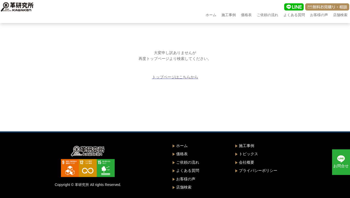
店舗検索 (340, 15)
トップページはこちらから (175, 77)
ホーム (211, 15)
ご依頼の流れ (267, 15)
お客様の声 (319, 15)
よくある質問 (294, 15)
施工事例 (228, 15)
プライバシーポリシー (258, 170)
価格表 (246, 15)
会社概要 (246, 162)
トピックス (248, 154)
